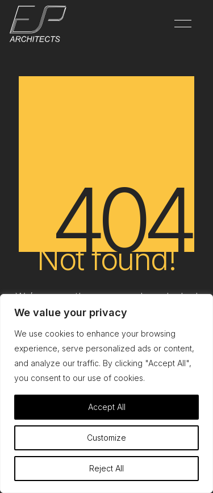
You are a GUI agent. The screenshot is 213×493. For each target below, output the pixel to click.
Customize (106, 437)
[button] (180, 24)
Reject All (106, 468)
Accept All (107, 407)
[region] (106, 393)
